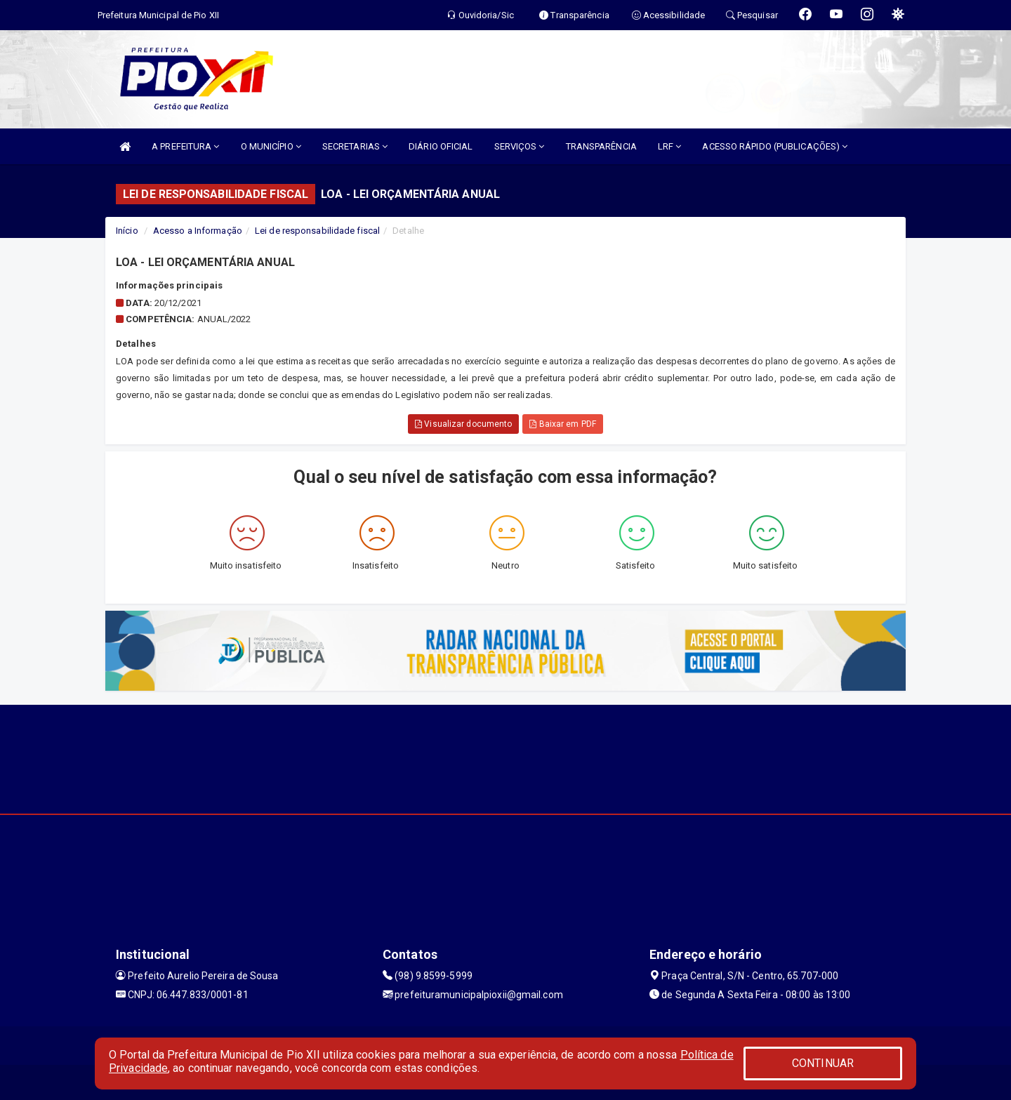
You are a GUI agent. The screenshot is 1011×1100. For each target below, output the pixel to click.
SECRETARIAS (355, 146)
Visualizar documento (463, 424)
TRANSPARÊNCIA (601, 146)
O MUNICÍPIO (271, 146)
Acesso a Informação (197, 230)
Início (127, 230)
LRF (670, 146)
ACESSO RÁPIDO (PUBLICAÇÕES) (774, 146)
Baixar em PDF (562, 424)
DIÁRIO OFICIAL (441, 146)
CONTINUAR (823, 1063)
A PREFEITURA (185, 146)
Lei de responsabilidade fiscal (317, 230)
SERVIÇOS (519, 146)
